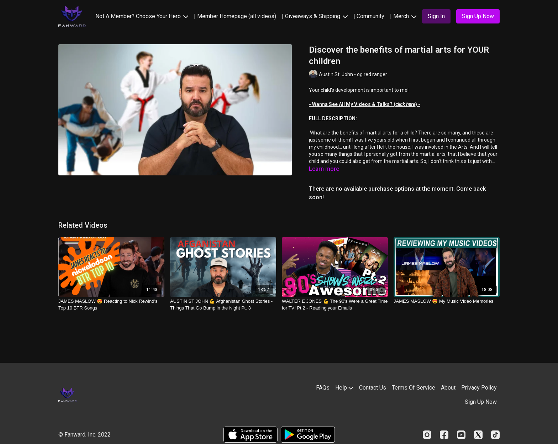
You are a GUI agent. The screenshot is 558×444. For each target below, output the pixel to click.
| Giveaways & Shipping (315, 16)
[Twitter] (478, 434)
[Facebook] (444, 434)
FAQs (323, 387)
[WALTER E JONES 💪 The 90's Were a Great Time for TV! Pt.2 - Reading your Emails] (335, 305)
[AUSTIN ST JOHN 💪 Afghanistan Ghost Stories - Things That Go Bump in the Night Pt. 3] (223, 305)
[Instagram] (427, 434)
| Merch (403, 16)
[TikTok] (495, 434)
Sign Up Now (481, 401)
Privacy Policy (479, 387)
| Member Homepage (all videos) (235, 16)
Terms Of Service (413, 387)
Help (344, 387)
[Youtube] (461, 434)
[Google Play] (307, 435)
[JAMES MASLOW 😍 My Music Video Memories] (447, 301)
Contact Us (372, 387)
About (448, 387)
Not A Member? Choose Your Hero (141, 16)
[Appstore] (250, 435)
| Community (368, 16)
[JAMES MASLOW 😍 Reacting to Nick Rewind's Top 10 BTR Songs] (111, 305)
